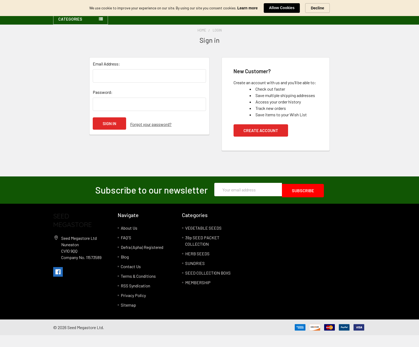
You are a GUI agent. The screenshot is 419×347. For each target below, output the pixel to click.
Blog (125, 268)
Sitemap (128, 316)
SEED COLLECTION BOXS (208, 284)
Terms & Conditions (138, 287)
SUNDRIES (195, 274)
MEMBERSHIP (198, 294)
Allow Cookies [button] (282, 8)
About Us (129, 239)
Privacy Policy (133, 307)
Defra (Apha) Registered (142, 258)
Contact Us (131, 278)
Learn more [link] (247, 8)
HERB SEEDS (197, 265)
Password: (102, 104)
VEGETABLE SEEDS (203, 239)
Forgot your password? (151, 136)
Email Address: (106, 76)
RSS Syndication (135, 297)
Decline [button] (317, 8)
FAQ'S (126, 249)
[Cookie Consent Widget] (209, 8)
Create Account (260, 143)
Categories (70, 31)
